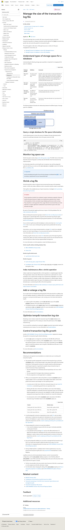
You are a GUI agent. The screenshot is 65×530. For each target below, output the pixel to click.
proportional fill (47, 450)
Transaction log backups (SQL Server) (34, 484)
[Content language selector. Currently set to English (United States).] (7, 521)
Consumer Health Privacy (36, 524)
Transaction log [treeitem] (10, 73)
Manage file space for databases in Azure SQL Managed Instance (40, 50)
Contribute (23, 524)
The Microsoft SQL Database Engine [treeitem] (11, 26)
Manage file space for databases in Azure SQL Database (38, 52)
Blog (17, 524)
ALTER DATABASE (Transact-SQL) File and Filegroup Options (39, 486)
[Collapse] (18, 9)
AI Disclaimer (4, 524)
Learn (24, 9)
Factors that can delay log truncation (41, 233)
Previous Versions (11, 524)
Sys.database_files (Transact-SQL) (33, 264)
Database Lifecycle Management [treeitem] (11, 58)
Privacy (27, 524)
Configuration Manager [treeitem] (9, 57)
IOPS (57, 174)
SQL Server (32, 9)
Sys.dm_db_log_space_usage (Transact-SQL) (35, 261)
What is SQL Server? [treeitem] (7, 24)
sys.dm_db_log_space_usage (43, 157)
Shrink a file (28, 250)
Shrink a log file (27, 29)
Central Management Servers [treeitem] (10, 55)
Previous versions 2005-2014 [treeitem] (8, 20)
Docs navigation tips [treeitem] (6, 19)
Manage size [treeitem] (9, 75)
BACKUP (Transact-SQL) (31, 477)
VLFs (50, 229)
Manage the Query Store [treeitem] (9, 53)
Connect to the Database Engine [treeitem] (10, 28)
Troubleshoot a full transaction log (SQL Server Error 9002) (38, 479)
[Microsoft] (2, 2)
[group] (43, 147)
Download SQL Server (58, 5)
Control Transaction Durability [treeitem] (12, 80)
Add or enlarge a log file (28, 31)
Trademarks (52, 524)
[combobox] (11, 12)
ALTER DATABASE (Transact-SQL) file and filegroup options (39, 334)
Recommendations (29, 220)
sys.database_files (30, 167)
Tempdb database (52, 327)
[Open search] (59, 2)
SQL (27, 9)
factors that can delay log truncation (53, 214)
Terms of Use (46, 524)
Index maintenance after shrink (30, 212)
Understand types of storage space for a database (34, 26)
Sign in (62, 1)
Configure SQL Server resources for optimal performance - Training (36, 508)
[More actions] (62, 10)
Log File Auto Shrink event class (33, 256)
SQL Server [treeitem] (5, 17)
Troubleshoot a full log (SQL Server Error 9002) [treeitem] (13, 77)
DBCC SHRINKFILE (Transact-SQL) (33, 247)
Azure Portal (49, 5)
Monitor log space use (28, 28)
